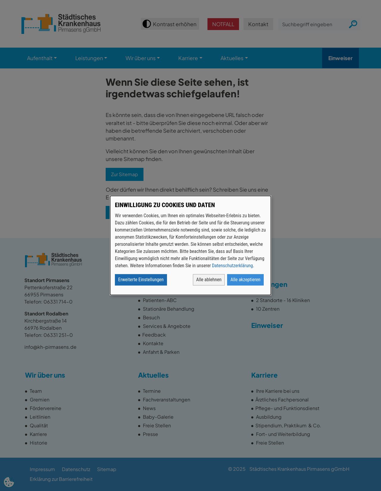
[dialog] (190, 245)
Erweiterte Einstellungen (141, 280)
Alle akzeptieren (245, 280)
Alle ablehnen (208, 280)
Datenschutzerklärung (232, 266)
